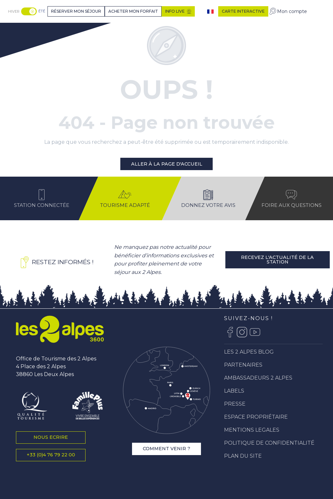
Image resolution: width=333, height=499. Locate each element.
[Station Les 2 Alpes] (31, 30)
